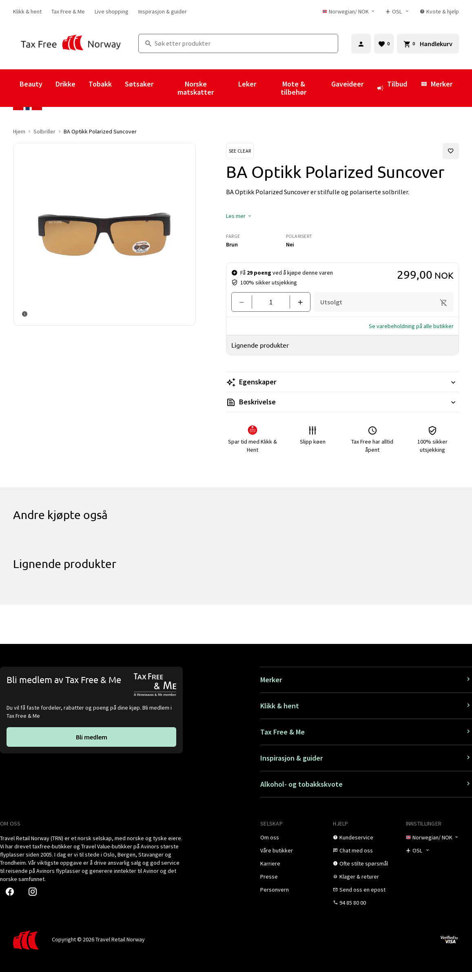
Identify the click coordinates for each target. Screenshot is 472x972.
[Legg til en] (297, 301)
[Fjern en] (245, 301)
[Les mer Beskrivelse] (342, 402)
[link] (27, 11)
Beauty (31, 84)
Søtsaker (139, 84)
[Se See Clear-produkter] (240, 151)
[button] (239, 216)
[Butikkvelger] (398, 11)
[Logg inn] (361, 43)
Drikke (65, 84)
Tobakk (100, 84)
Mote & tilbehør (293, 88)
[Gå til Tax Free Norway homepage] (70, 43)
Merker (436, 84)
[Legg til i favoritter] (451, 151)
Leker (247, 84)
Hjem (19, 131)
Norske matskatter (195, 88)
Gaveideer (347, 84)
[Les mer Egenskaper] (342, 382)
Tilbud (392, 87)
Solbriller (44, 131)
